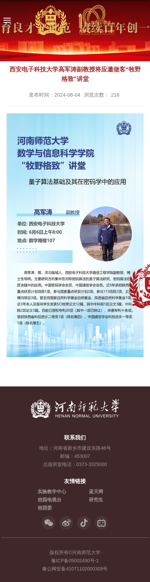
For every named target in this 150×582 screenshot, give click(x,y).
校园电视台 (49, 499)
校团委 (45, 508)
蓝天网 (96, 491)
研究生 (96, 499)
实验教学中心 (52, 491)
